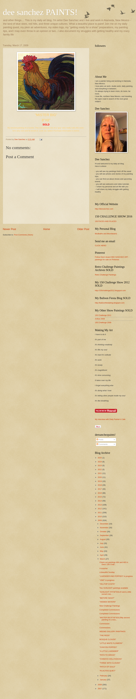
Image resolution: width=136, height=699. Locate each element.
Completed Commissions (109, 610)
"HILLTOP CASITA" (107, 584)
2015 (100, 497)
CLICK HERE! (100, 245)
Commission (104, 624)
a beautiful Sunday (107, 572)
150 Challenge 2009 (103, 322)
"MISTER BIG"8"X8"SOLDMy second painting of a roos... (114, 619)
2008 (100, 685)
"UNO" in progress (106, 580)
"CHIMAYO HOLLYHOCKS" (110, 659)
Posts (99, 440)
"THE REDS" (104, 635)
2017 (100, 489)
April (102, 555)
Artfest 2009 (100, 319)
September (104, 535)
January (103, 680)
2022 (100, 469)
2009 (100, 520)
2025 (100, 458)
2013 (100, 505)
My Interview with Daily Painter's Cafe (110, 419)
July (102, 543)
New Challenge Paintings (109, 606)
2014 (100, 501)
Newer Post (9, 229)
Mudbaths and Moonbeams (106, 234)
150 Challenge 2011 (103, 315)
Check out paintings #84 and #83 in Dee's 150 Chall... (113, 563)
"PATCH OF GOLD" (107, 667)
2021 (100, 473)
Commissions (104, 628)
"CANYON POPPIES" (108, 647)
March (102, 559)
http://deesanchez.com (104, 209)
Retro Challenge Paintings (105, 275)
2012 (100, 509)
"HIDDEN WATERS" (107, 602)
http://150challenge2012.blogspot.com (110, 290)
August (103, 539)
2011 (100, 512)
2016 (100, 493)
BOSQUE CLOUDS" (107, 639)
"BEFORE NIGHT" (106, 598)
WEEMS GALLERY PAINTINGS (112, 631)
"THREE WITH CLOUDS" (109, 663)
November (104, 528)
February (104, 676)
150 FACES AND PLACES (105, 221)
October (103, 531)
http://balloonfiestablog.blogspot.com (110, 303)
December (104, 524)
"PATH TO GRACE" (107, 655)
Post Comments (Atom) (23, 235)
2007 (100, 689)
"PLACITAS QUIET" (107, 671)
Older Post (83, 229)
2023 (100, 465)
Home (46, 229)
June (102, 547)
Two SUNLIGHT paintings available (113, 588)
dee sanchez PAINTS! (40, 12)
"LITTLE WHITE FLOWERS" (111, 643)
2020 (100, 477)
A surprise (103, 568)
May (102, 551)
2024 (100, 462)
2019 (100, 481)
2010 (100, 516)
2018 (100, 485)
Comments (102, 444)
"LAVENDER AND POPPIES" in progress (116, 576)
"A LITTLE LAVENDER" (109, 651)
